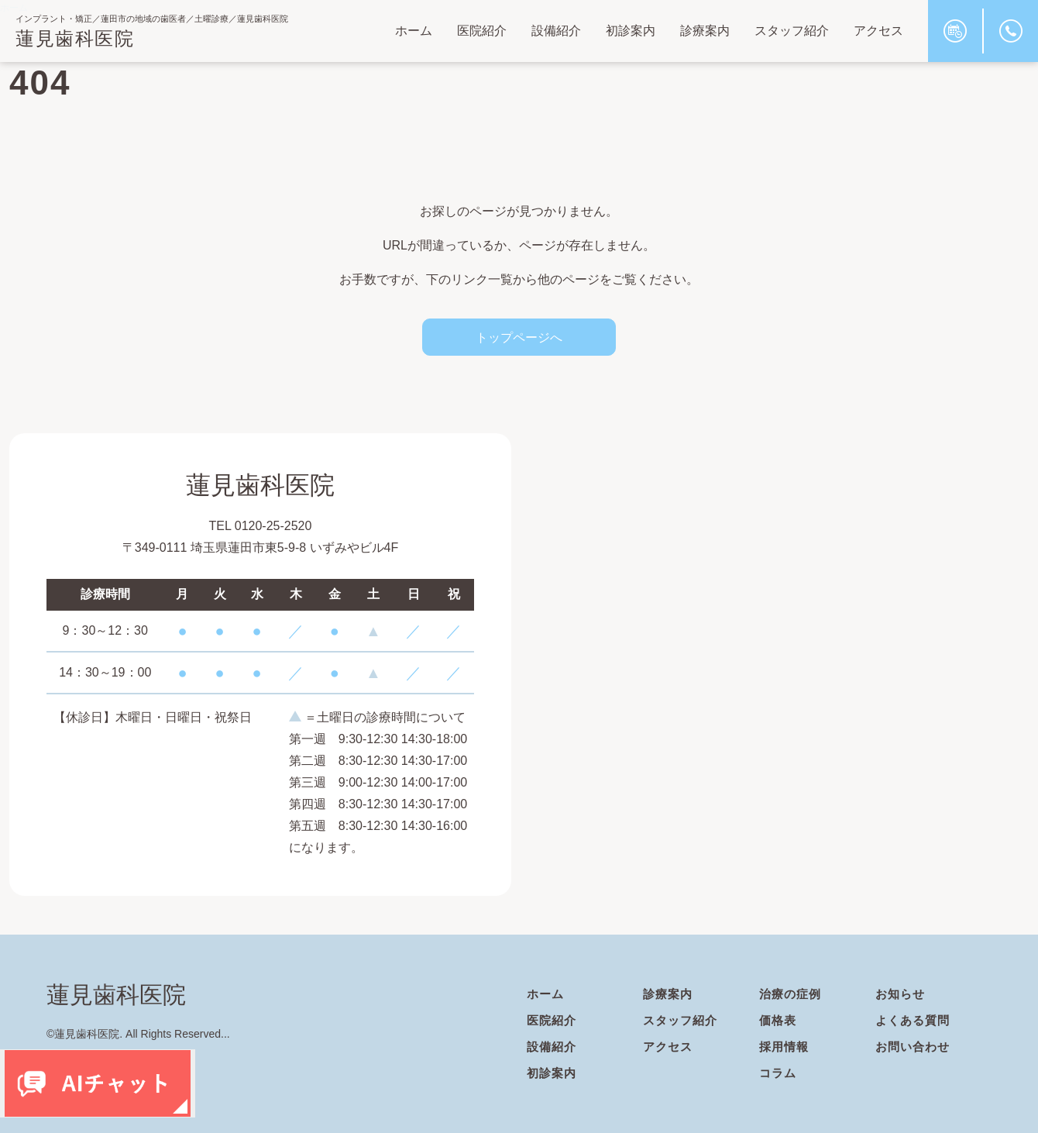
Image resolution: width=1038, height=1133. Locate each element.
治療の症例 (792, 993)
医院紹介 (482, 30)
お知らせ (901, 993)
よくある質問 (914, 1020)
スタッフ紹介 (791, 30)
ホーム (413, 30)
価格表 (779, 1020)
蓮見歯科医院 (75, 38)
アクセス (878, 30)
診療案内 (705, 30)
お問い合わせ (914, 1046)
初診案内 (630, 30)
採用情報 (785, 1046)
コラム (779, 1073)
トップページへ (519, 337)
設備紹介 (556, 30)
